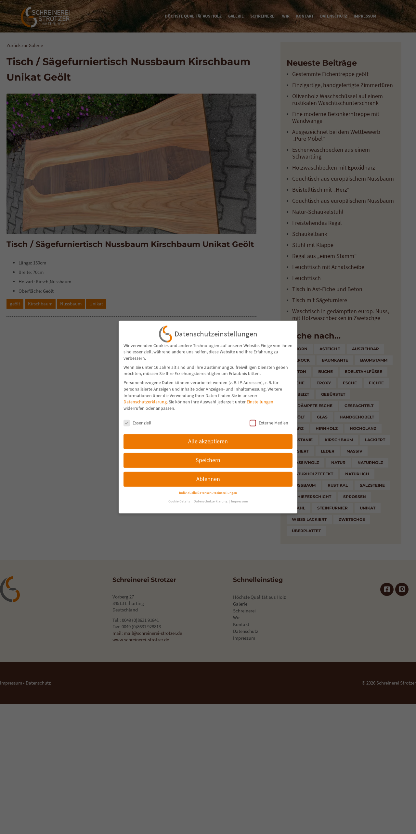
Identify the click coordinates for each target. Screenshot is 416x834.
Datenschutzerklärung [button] (211, 491)
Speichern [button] (208, 450)
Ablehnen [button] (208, 468)
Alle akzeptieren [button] (208, 431)
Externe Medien (269, 413)
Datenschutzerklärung (145, 391)
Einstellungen (260, 391)
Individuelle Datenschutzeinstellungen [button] (208, 483)
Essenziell (137, 413)
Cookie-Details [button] (179, 491)
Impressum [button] (239, 491)
